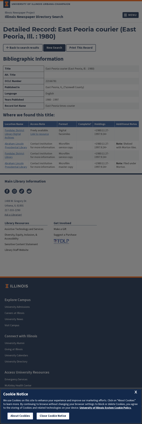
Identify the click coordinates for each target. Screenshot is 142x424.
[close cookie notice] (136, 392)
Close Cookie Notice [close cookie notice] (53, 416)
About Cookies (20, 416)
